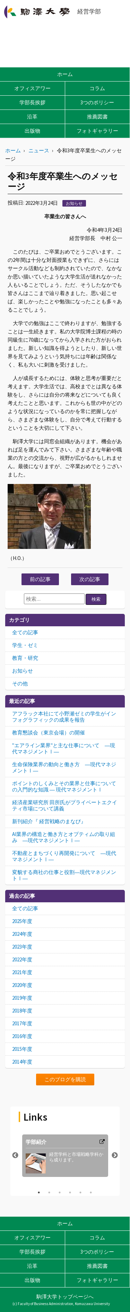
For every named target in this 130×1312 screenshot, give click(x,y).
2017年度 (22, 1023)
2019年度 (22, 998)
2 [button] (49, 1192)
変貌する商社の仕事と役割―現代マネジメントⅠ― (64, 875)
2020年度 (22, 985)
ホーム (65, 74)
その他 (20, 683)
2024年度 (22, 934)
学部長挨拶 (32, 102)
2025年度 (22, 921)
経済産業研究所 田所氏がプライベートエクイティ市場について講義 (64, 805)
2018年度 (22, 1010)
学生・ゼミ (25, 645)
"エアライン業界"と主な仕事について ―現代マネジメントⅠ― (63, 748)
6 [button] (90, 1192)
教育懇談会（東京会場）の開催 (48, 732)
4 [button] (70, 1192)
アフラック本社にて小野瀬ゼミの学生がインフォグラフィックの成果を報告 (64, 716)
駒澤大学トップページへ (65, 1296)
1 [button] (38, 1192)
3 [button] (59, 1192)
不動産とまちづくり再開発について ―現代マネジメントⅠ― (64, 856)
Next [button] (114, 1155)
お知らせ (74, 203)
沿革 (32, 116)
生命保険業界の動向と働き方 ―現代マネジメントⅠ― (64, 767)
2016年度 (22, 1036)
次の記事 (89, 579)
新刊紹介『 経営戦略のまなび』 (49, 821)
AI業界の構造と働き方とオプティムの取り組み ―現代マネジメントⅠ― (63, 837)
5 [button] (80, 1192)
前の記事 (40, 579)
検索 (96, 599)
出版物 (32, 130)
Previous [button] (15, 1155)
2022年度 (22, 959)
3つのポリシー (97, 102)
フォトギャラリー (97, 130)
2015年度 (22, 1049)
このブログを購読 (65, 1079)
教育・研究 (25, 658)
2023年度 (22, 946)
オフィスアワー (32, 88)
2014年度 (22, 1061)
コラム (97, 88)
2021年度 (22, 972)
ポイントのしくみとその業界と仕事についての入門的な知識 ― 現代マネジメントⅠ (64, 786)
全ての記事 (25, 632)
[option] (65, 1155)
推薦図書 (97, 116)
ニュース (38, 150)
